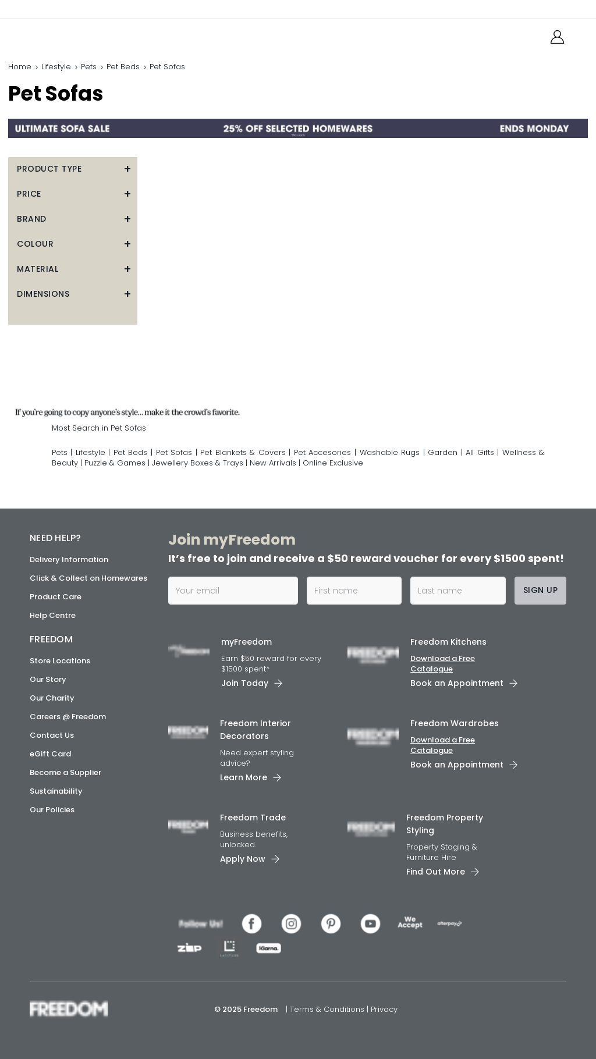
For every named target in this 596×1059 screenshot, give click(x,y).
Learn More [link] (243, 777)
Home (19, 66)
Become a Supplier (65, 772)
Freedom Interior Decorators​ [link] (255, 729)
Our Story (48, 679)
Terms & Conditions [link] (328, 1009)
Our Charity (52, 697)
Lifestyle (56, 66)
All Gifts (480, 452)
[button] (72, 169)
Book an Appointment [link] (456, 683)
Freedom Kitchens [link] (448, 642)
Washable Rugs (390, 452)
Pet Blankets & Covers (243, 452)
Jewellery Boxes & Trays (197, 462)
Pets (89, 66)
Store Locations (60, 660)
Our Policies (52, 809)
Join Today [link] (244, 683)
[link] (82, 34)
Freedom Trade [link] (253, 817)
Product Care (55, 596)
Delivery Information (69, 559)
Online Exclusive (333, 462)
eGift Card (50, 753)
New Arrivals (273, 462)
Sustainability (56, 791)
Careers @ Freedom (68, 716)
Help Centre (53, 615)
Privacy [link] (384, 1009)
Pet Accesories (323, 452)
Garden (442, 452)
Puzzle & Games (115, 462)
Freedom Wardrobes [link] (454, 723)
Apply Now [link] (242, 859)
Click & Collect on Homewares (88, 578)
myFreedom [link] (246, 642)
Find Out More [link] (435, 871)
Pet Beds (123, 66)
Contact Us (52, 735)
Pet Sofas (174, 452)
